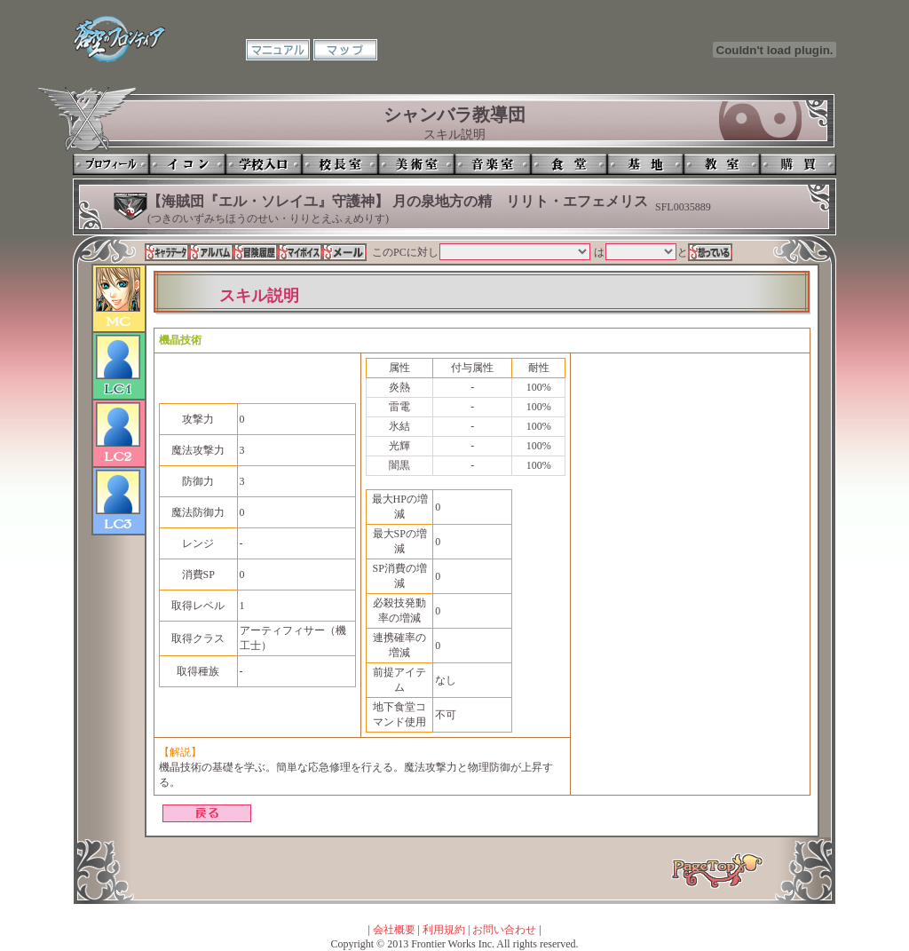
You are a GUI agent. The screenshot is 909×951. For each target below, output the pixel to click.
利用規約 (444, 929)
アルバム (211, 252)
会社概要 (394, 929)
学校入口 (263, 164)
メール (344, 252)
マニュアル (278, 49)
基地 (645, 164)
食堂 (569, 164)
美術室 (416, 164)
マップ (345, 49)
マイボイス (300, 252)
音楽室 (492, 164)
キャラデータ (167, 252)
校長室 (340, 164)
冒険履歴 (255, 252)
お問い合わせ (504, 929)
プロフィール (111, 164)
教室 (722, 164)
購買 (798, 164)
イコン (187, 164)
